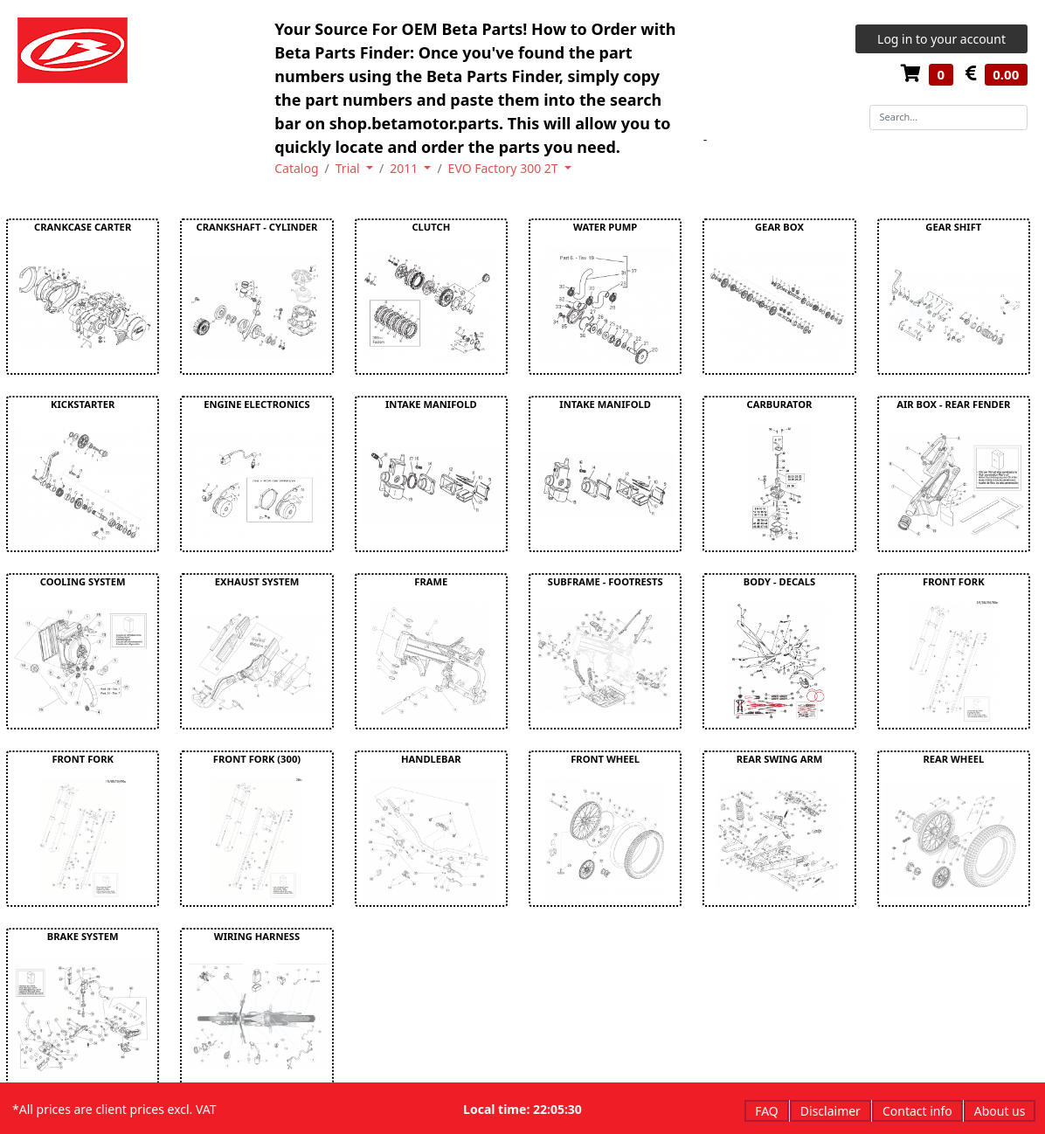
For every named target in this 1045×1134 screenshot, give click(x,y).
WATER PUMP (605, 226)
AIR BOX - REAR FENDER (953, 404)
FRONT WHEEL (605, 758)
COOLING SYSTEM (83, 581)
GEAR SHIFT (953, 226)
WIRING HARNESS (257, 936)
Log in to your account (941, 39)
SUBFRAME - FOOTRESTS (605, 581)
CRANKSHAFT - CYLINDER (257, 226)
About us (1000, 1111)
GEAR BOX (779, 226)
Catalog (296, 168)
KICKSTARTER (82, 404)
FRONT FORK (954, 581)
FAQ (767, 1111)
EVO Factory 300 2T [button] (505, 168)
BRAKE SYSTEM (83, 936)
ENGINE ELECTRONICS (257, 404)
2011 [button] (405, 168)
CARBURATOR (780, 404)
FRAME (430, 581)
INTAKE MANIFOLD (431, 404)
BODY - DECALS (780, 581)
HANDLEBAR (431, 758)
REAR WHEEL (953, 758)
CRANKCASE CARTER (82, 226)
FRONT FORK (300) (257, 758)
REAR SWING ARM (780, 758)
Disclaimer (830, 1111)
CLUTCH (431, 226)
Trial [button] (349, 168)
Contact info (917, 1111)
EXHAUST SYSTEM (257, 581)
